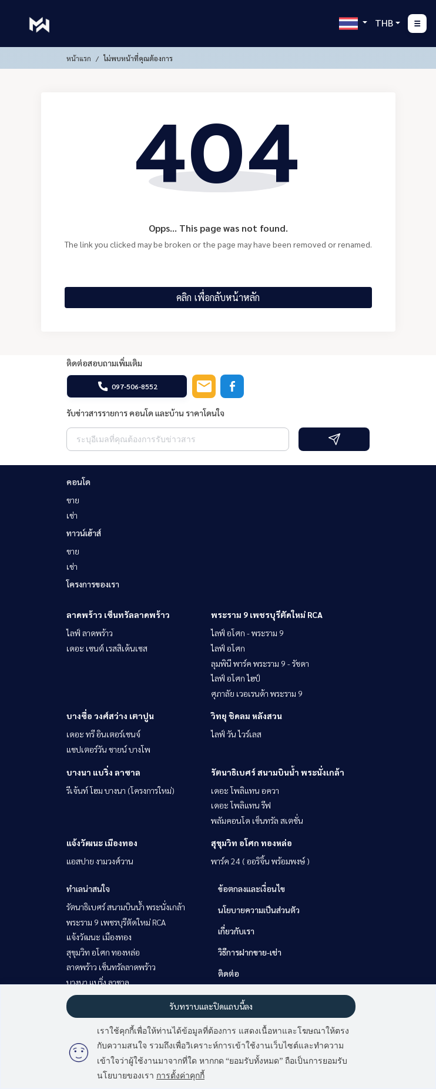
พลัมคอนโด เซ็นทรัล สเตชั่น (257, 820)
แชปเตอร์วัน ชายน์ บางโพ (108, 749)
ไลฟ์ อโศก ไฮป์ (235, 678)
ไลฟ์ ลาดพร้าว (89, 632)
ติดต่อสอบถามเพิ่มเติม (104, 363)
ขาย (72, 500)
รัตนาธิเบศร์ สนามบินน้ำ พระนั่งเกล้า (277, 772)
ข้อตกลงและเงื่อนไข (251, 888)
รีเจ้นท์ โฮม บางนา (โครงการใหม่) (120, 790)
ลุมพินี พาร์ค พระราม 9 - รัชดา (260, 663)
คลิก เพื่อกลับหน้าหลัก (218, 297)
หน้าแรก (78, 58)
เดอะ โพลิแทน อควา (245, 790)
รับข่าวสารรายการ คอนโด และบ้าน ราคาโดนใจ (145, 412)
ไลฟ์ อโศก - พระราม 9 (247, 632)
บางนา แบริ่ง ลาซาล (103, 772)
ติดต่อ (228, 973)
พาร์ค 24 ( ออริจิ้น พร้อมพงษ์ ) (260, 861)
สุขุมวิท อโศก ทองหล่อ (251, 842)
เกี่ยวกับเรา (236, 931)
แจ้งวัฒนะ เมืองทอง (101, 842)
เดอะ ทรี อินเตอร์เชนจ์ (103, 734)
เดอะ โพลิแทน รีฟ (241, 805)
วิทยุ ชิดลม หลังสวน (246, 715)
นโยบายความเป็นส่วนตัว (259, 909)
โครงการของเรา (92, 584)
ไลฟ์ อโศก (228, 648)
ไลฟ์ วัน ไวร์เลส (236, 734)
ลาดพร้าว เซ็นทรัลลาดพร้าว (118, 614)
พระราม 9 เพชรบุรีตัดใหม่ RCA (267, 614)
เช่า (72, 515)
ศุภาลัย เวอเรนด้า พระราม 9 (257, 693)
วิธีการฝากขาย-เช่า (249, 952)
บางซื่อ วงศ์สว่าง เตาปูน (110, 715)
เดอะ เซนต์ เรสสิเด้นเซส (106, 648)
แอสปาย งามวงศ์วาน (99, 861)
